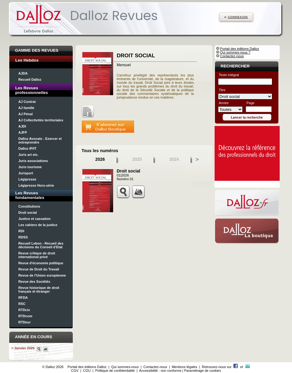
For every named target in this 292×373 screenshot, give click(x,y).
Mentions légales (184, 367)
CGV (75, 370)
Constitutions (29, 206)
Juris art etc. (29, 154)
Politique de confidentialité (115, 370)
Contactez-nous (232, 56)
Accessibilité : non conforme (160, 370)
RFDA (23, 297)
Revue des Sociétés (34, 281)
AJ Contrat (27, 101)
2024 (174, 159)
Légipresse (27, 179)
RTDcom (25, 316)
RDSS (23, 237)
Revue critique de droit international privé (37, 255)
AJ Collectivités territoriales (41, 120)
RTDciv (24, 310)
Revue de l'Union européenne (42, 275)
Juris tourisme (30, 167)
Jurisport (26, 173)
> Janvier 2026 (23, 348)
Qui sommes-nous (125, 367)
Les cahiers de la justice (38, 225)
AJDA (23, 73)
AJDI (22, 126)
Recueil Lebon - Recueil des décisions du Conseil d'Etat (41, 245)
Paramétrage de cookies (202, 370)
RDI (21, 231)
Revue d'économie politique (41, 263)
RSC (22, 304)
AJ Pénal (26, 114)
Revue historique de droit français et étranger (39, 289)
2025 (137, 159)
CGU (86, 370)
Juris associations (33, 161)
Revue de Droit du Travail (39, 269)
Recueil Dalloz (30, 79)
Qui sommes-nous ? (235, 52)
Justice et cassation (35, 219)
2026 (100, 159)
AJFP (23, 132)
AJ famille (27, 108)
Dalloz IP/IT (28, 148)
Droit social (28, 212)
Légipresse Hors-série (36, 185)
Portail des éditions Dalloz (239, 49)
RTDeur (25, 322)
